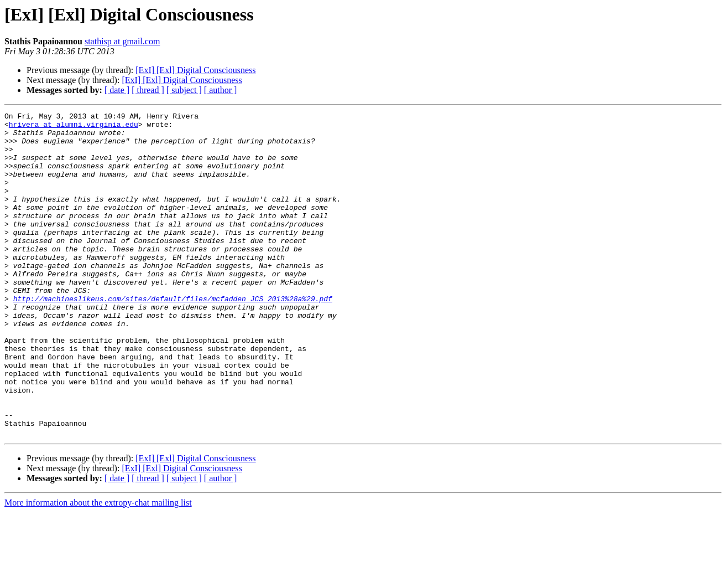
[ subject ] (184, 90)
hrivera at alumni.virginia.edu (73, 127)
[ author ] (220, 90)
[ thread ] (148, 90)
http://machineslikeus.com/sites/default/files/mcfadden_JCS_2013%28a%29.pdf (172, 337)
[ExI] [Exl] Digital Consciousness (195, 70)
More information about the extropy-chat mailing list (98, 567)
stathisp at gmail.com (122, 41)
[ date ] (117, 90)
